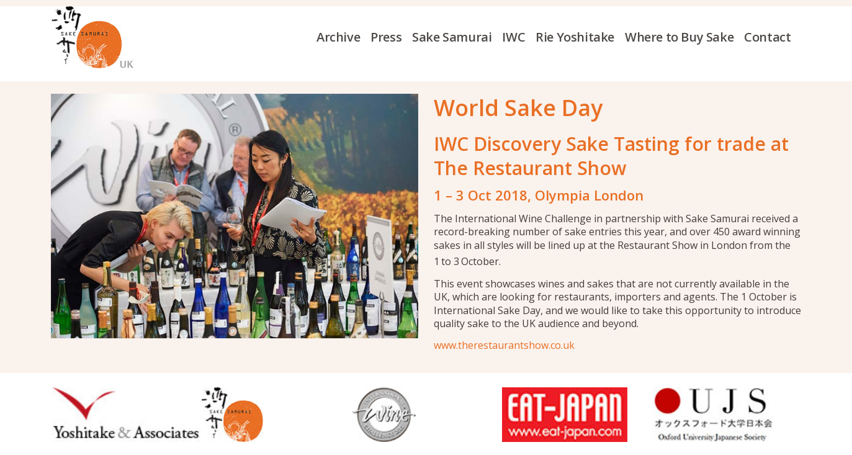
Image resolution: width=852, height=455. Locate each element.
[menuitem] (343, 37)
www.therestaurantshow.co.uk (504, 345)
